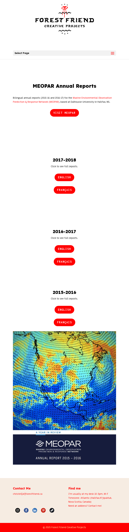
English (64, 177)
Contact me (94, 505)
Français (64, 189)
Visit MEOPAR (64, 112)
